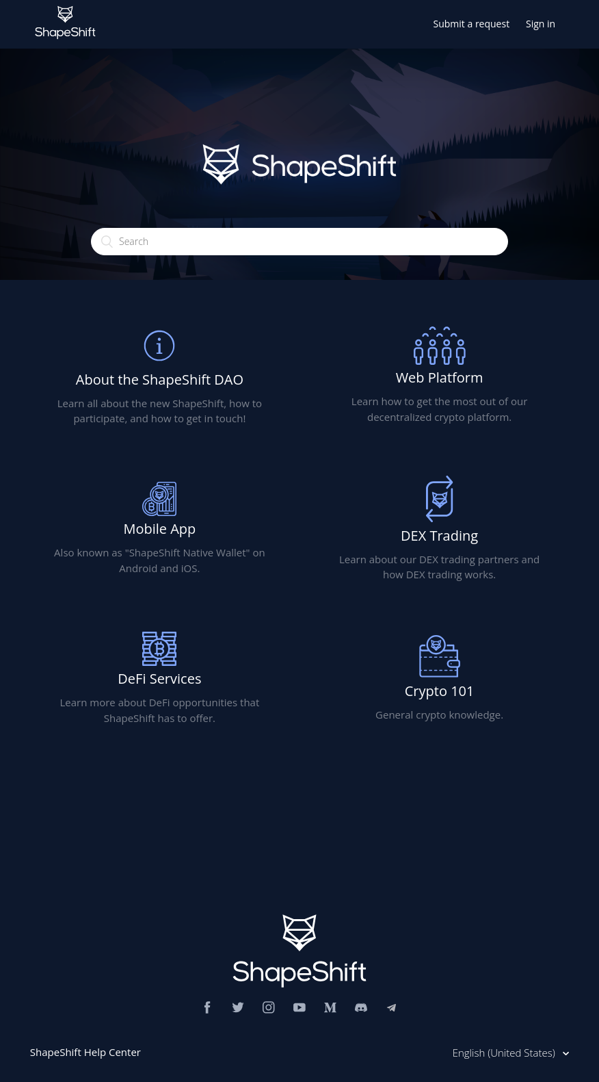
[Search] (299, 241)
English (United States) (505, 1052)
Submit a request (472, 23)
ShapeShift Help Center (85, 1052)
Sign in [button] (540, 23)
